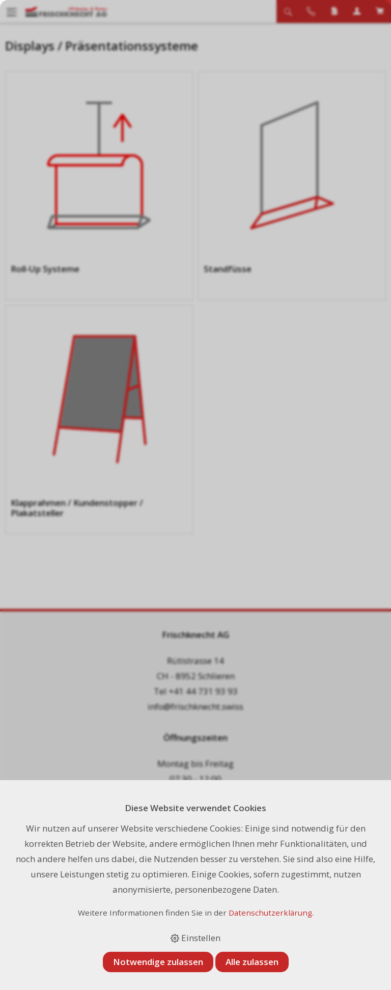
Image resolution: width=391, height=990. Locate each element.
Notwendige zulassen (158, 962)
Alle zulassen (252, 962)
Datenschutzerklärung (270, 912)
